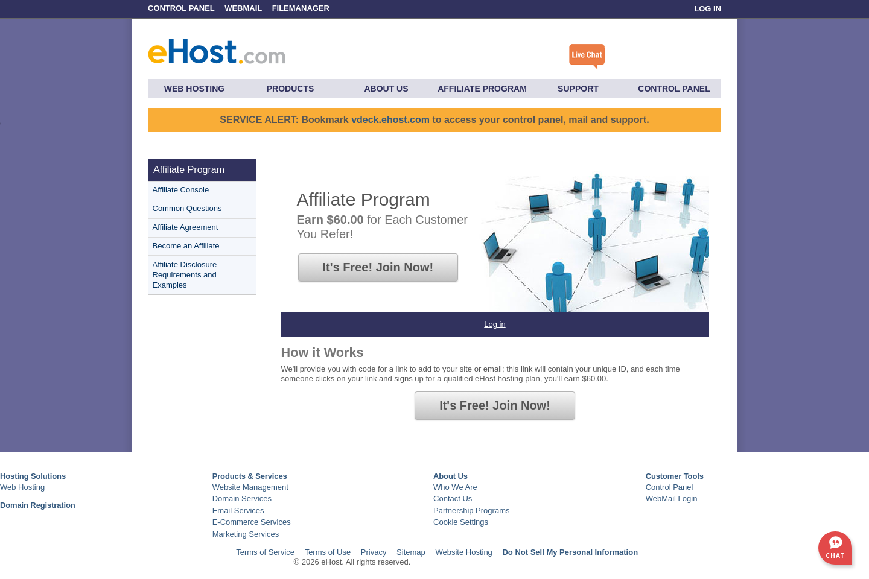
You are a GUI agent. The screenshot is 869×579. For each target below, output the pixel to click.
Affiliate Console (181, 189)
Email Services (238, 510)
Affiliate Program (482, 88)
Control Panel (182, 8)
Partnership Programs (471, 510)
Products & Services (249, 476)
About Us (386, 88)
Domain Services (242, 498)
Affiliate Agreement (185, 227)
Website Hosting (463, 552)
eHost (216, 49)
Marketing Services (245, 534)
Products (290, 88)
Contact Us (452, 498)
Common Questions (187, 208)
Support (578, 88)
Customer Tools (675, 476)
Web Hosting (194, 88)
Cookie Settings (460, 522)
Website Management (250, 487)
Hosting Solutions (33, 476)
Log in (494, 324)
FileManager (300, 8)
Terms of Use (328, 552)
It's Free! (378, 267)
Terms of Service (265, 552)
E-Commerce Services (251, 522)
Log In (707, 8)
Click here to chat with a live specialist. (587, 57)
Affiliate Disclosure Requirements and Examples (185, 275)
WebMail (243, 8)
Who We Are (455, 487)
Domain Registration (37, 505)
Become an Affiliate (186, 245)
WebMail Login (672, 498)
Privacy (374, 552)
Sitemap (410, 552)
